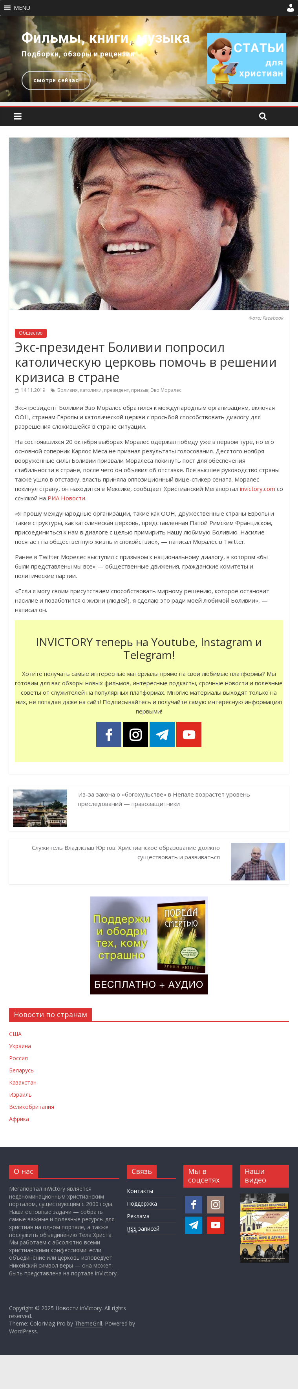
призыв (139, 390)
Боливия (67, 390)
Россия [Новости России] (18, 1058)
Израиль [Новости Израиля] (20, 1094)
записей (143, 1229)
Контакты (140, 1191)
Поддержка (142, 1203)
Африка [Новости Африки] (19, 1119)
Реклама (138, 1216)
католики (91, 390)
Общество (31, 333)
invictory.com (257, 489)
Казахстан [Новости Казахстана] (23, 1082)
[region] (149, 59)
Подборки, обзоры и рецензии (78, 54)
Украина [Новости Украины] (20, 1046)
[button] (22, 8)
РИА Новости (66, 498)
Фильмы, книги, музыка (106, 38)
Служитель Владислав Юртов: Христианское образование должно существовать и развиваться (126, 852)
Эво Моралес (166, 390)
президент (116, 390)
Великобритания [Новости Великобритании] (31, 1106)
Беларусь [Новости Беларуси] (21, 1070)
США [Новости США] (15, 1034)
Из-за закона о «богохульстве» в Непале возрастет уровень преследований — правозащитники (164, 799)
